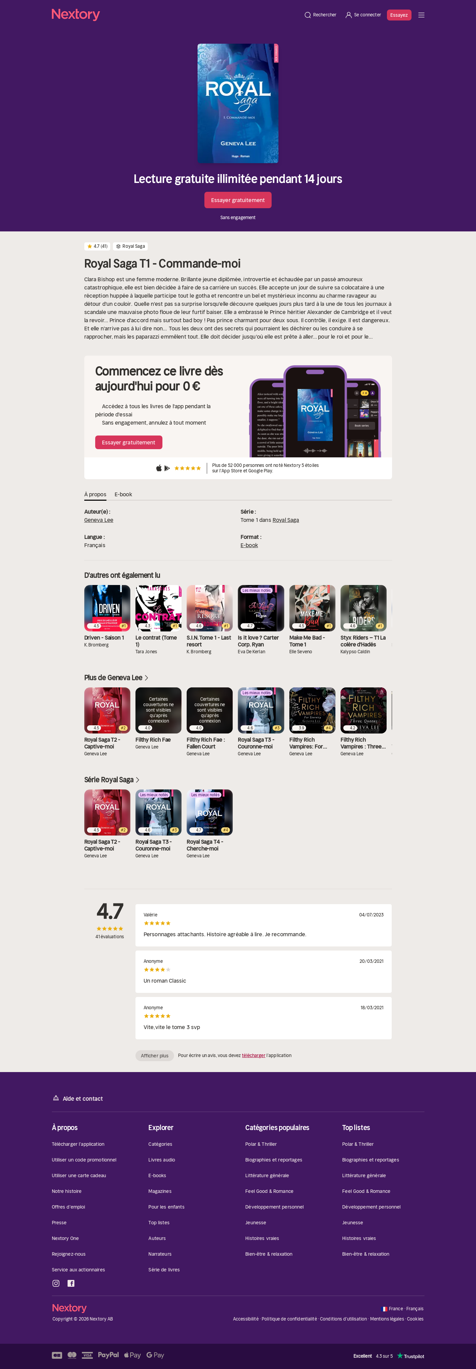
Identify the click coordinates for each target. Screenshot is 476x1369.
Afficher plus (155, 1056)
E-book (249, 545)
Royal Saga (286, 519)
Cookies (415, 1319)
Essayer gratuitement (238, 200)
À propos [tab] (95, 494)
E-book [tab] (123, 494)
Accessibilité (246, 1319)
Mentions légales (387, 1319)
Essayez (399, 15)
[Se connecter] (363, 15)
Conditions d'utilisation (343, 1319)
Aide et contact (77, 1098)
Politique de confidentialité (289, 1319)
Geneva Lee (99, 519)
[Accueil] (176, 15)
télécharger (253, 1055)
